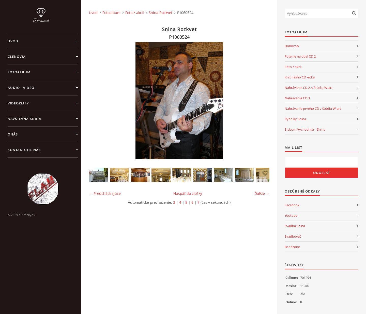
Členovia (17, 56)
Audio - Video (21, 87)
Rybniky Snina (295, 119)
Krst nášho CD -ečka (300, 77)
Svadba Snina (295, 226)
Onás (13, 134)
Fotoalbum (19, 72)
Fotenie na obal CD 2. (300, 56)
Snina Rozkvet (160, 12)
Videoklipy (18, 103)
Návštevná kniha (24, 118)
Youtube (291, 215)
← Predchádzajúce (105, 193)
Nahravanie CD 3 (297, 98)
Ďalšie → (261, 193)
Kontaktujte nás (24, 149)
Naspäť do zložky (187, 193)
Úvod (13, 41)
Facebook (292, 205)
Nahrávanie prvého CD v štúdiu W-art (313, 108)
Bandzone (292, 246)
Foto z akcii (134, 12)
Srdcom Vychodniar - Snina (305, 129)
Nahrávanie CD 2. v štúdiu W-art (309, 87)
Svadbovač (293, 236)
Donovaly (292, 46)
